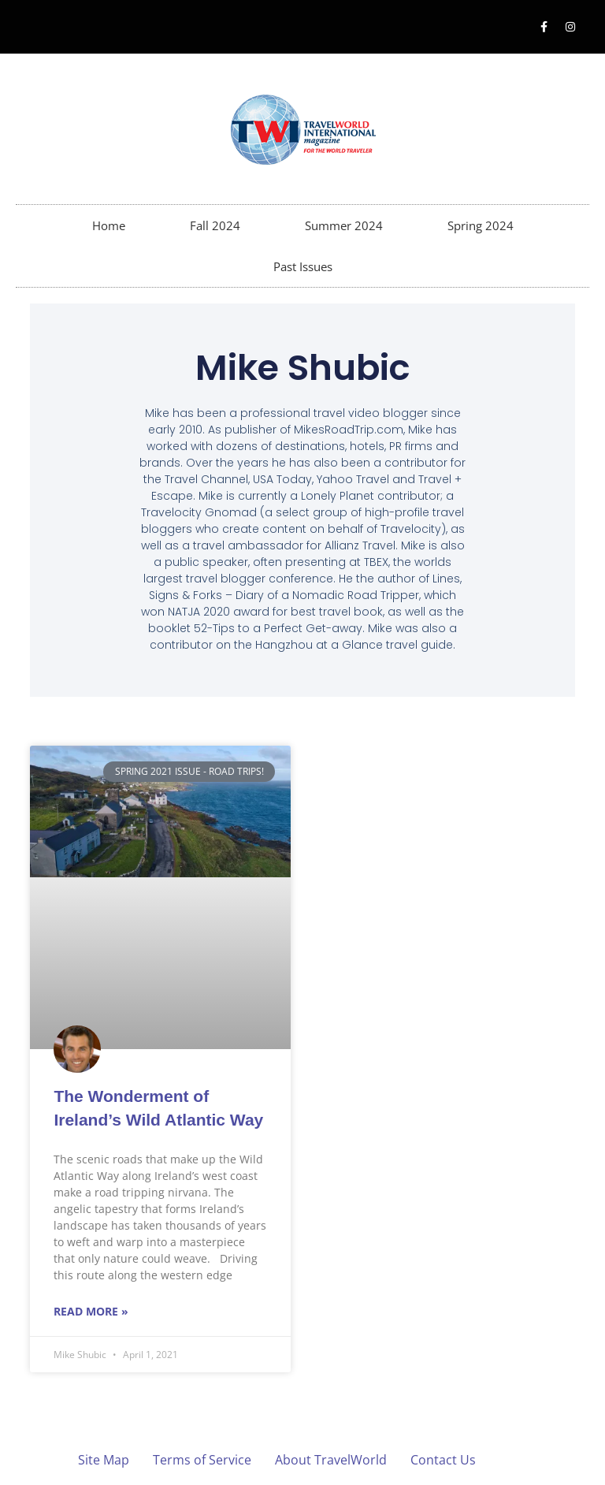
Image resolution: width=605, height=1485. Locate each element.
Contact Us (443, 1459)
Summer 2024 (344, 225)
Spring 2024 (480, 225)
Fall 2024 (215, 225)
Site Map (103, 1459)
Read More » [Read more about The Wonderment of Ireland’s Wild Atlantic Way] (91, 1311)
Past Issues (302, 266)
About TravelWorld (331, 1459)
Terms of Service (202, 1459)
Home (108, 225)
